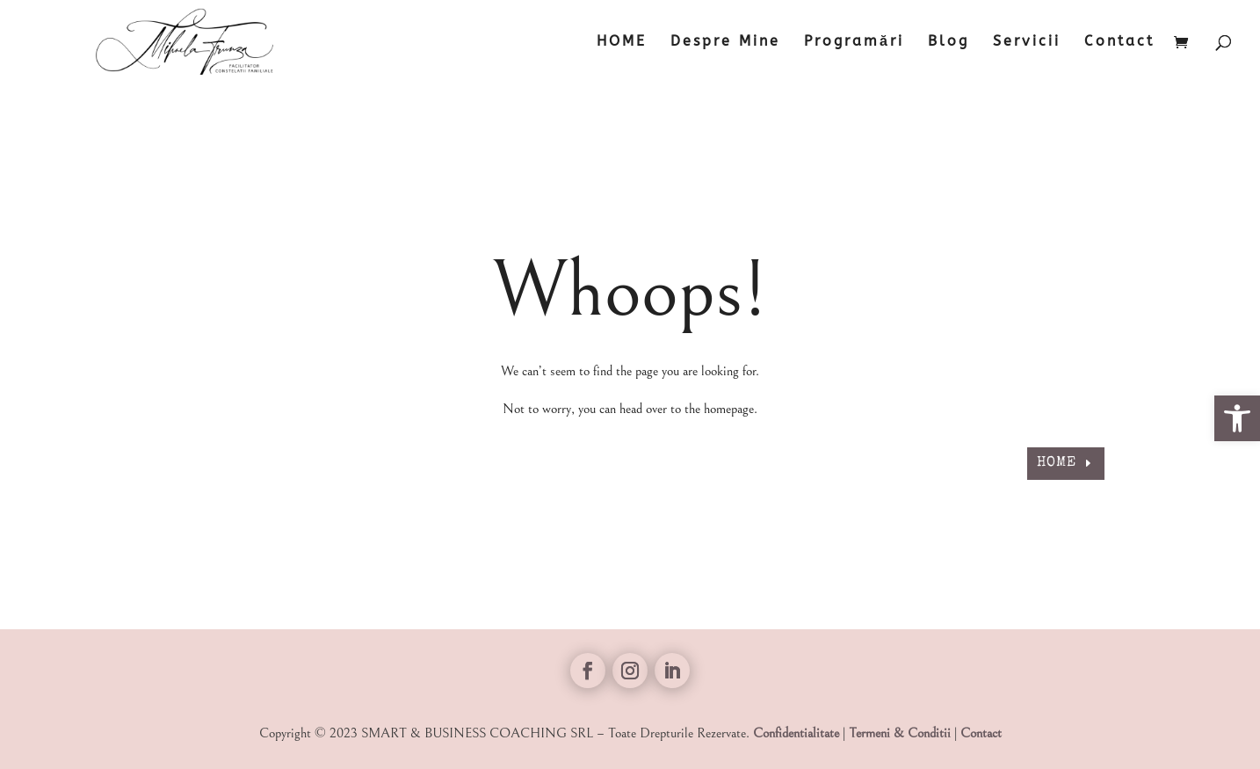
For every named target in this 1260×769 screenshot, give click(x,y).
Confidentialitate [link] (796, 733)
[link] (1237, 418)
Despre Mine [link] (725, 42)
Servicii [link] (1027, 42)
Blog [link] (948, 42)
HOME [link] (622, 42)
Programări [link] (854, 42)
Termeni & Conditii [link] (900, 733)
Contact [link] (1119, 42)
